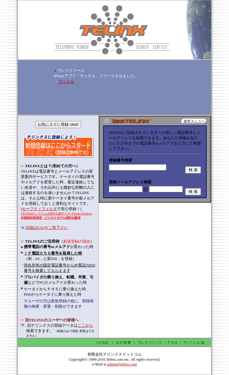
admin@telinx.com (122, 364)
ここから (85, 325)
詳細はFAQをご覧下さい (47, 227)
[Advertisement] (123, 65)
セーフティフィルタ (39, 209)
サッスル (66, 81)
